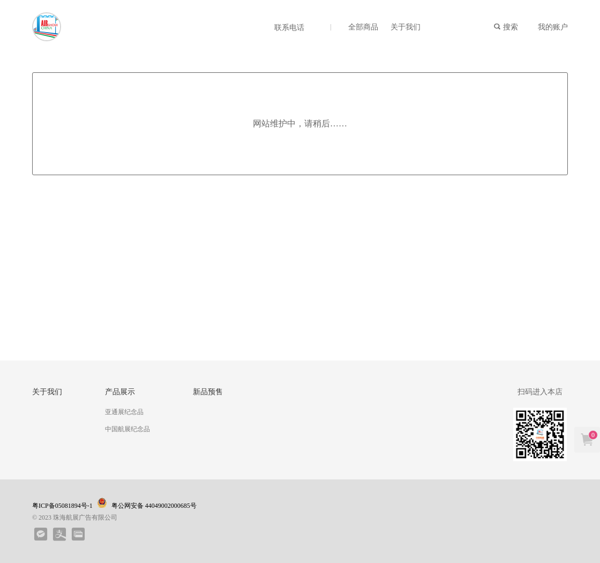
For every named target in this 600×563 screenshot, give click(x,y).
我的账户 (553, 27)
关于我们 (406, 27)
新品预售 (208, 392)
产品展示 (120, 392)
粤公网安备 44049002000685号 (148, 503)
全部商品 (363, 27)
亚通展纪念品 (124, 412)
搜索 (505, 27)
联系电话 (289, 28)
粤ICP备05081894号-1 (62, 505)
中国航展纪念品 (127, 429)
